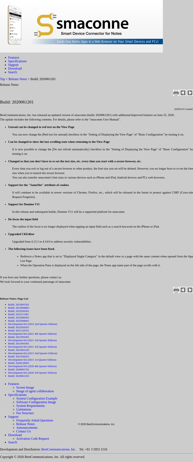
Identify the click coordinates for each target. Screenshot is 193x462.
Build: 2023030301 (18, 311)
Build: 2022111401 (18, 314)
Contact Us (23, 431)
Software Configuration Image (36, 402)
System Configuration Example (36, 398)
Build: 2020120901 (18, 362)
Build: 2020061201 (18, 375)
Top (2, 79)
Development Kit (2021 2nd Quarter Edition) (32, 353)
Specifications (17, 61)
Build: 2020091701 (18, 369)
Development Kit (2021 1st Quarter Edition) (32, 359)
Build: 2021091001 (18, 336)
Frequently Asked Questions (34, 420)
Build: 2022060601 (18, 320)
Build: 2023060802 (18, 307)
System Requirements (30, 405)
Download (15, 68)
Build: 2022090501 (18, 317)
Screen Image (25, 387)
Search (12, 72)
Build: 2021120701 (18, 330)
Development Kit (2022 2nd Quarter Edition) (32, 324)
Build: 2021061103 (18, 349)
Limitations (23, 409)
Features (13, 57)
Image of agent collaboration (35, 391)
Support (13, 65)
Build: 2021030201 (18, 356)
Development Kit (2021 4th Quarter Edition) (32, 333)
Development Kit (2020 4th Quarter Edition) (32, 366)
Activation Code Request (32, 438)
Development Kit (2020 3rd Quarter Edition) (32, 372)
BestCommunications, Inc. (58, 449)
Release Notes (18, 79)
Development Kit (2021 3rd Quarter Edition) (32, 340)
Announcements (26, 427)
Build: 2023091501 (18, 304)
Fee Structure (25, 413)
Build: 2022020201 (18, 327)
